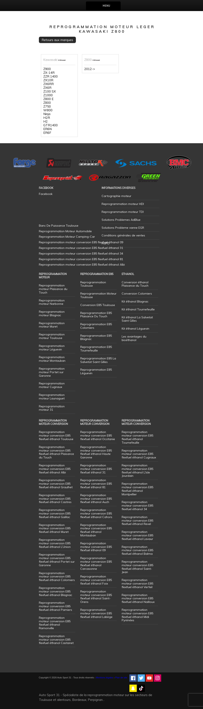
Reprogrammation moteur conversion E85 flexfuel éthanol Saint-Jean (137, 567)
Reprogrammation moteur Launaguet (52, 396)
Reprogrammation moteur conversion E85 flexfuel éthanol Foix (96, 580)
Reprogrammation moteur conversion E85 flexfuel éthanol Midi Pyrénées (137, 615)
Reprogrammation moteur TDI (123, 212)
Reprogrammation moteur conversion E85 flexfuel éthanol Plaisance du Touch (56, 452)
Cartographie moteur (116, 196)
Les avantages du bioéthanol (134, 338)
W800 (47, 110)
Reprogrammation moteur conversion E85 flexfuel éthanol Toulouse (56, 435)
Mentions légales (104, 677)
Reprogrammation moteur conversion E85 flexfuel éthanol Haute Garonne (96, 452)
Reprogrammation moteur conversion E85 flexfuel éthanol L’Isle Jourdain (137, 470)
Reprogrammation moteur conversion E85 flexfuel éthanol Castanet (56, 639)
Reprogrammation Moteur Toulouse (98, 295)
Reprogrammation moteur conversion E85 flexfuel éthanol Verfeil (137, 583)
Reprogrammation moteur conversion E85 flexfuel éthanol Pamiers (55, 606)
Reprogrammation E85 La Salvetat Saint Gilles (98, 360)
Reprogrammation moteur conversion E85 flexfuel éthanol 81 (96, 483)
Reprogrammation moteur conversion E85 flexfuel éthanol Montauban (96, 530)
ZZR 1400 (50, 76)
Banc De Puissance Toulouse (58, 225)
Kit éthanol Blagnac (135, 301)
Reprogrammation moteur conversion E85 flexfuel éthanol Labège (96, 613)
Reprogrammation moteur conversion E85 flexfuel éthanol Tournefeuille (137, 437)
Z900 (47, 69)
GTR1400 (50, 125)
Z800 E (48, 99)
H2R (46, 118)
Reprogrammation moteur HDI (123, 204)
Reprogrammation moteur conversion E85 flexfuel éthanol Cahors (96, 513)
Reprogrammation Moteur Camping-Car (67, 236)
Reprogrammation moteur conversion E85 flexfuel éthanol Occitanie (97, 435)
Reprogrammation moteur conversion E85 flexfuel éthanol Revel (137, 520)
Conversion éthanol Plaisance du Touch (135, 284)
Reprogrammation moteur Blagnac (52, 313)
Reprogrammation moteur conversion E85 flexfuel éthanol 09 (96, 546)
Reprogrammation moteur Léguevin (52, 347)
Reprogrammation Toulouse (93, 284)
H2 (45, 121)
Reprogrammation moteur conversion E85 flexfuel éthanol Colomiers (57, 576)
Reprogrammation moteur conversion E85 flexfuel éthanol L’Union (55, 543)
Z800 (47, 103)
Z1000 (48, 95)
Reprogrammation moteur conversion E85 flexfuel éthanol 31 (96, 468)
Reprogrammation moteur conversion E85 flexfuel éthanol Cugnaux (139, 454)
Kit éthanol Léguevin (135, 328)
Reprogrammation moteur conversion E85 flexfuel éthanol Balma (137, 550)
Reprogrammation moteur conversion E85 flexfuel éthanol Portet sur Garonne (57, 560)
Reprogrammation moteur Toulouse (52, 336)
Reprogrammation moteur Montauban (52, 359)
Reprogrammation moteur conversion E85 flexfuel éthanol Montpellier (137, 489)
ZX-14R (49, 73)
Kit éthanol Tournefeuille (138, 309)
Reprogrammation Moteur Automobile (65, 231)
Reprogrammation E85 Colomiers (96, 326)
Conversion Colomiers (137, 293)
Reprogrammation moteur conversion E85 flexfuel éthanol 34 (137, 505)
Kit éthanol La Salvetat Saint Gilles (137, 319)
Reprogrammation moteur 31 (52, 408)
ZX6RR (48, 84)
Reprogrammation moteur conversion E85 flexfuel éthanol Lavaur (137, 535)
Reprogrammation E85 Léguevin (96, 371)
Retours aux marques (57, 40)
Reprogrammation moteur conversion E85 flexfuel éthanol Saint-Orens (96, 597)
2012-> (89, 69)
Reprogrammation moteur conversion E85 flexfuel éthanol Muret (54, 528)
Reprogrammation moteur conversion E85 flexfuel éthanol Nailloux (138, 598)
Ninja (46, 114)
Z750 (47, 106)
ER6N (47, 129)
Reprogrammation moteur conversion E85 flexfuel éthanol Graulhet (56, 483)
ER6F (47, 133)
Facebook (45, 194)
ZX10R (48, 80)
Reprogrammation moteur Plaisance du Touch (53, 289)
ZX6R (47, 88)
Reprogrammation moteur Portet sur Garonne (52, 372)
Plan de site (121, 677)
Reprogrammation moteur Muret (52, 325)
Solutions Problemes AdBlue (121, 220)
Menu (106, 6)
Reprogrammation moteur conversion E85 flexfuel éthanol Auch (96, 498)
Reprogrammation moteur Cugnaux (52, 385)
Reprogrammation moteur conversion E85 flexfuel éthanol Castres (55, 498)
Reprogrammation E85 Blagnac (96, 337)
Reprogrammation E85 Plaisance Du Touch (96, 314)
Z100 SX (49, 91)
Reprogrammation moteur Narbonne (52, 302)
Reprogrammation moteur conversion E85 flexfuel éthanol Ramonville (54, 623)
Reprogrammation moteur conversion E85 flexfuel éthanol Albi (54, 468)
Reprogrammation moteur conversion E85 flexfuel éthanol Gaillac (54, 513)
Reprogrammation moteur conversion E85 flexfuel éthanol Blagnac (55, 591)
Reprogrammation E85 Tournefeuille (96, 348)
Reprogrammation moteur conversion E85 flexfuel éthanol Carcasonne (96, 563)
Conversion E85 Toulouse (97, 305)
